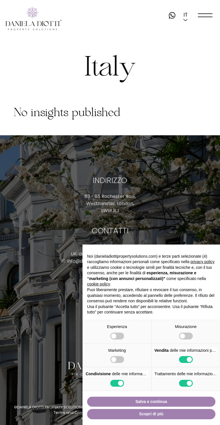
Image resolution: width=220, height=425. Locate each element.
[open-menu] (205, 15)
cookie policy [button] (98, 284)
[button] (185, 15)
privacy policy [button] (202, 261)
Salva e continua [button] (151, 401)
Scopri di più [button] (151, 414)
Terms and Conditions (74, 412)
